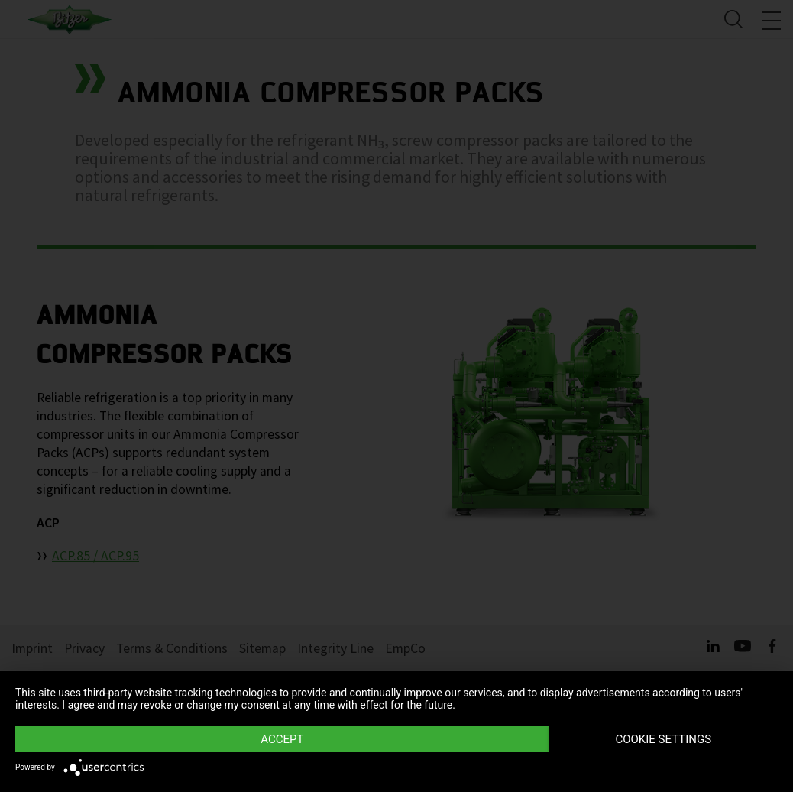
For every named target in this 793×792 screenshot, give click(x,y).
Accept (282, 739)
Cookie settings (663, 739)
